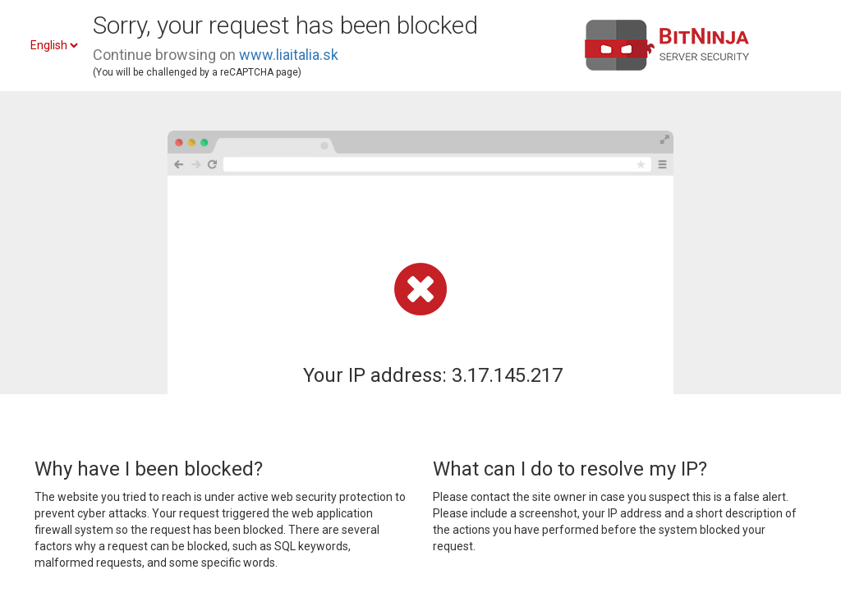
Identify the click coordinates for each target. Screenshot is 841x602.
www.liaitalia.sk (288, 54)
